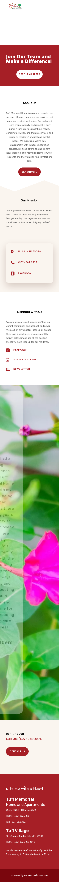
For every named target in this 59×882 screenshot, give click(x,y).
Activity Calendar (25, 359)
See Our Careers (29, 74)
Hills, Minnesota (29, 251)
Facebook (24, 273)
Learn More (29, 171)
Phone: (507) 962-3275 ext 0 (20, 841)
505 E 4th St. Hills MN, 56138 (21, 809)
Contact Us (17, 751)
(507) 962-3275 (27, 262)
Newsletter (21, 368)
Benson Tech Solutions (36, 875)
